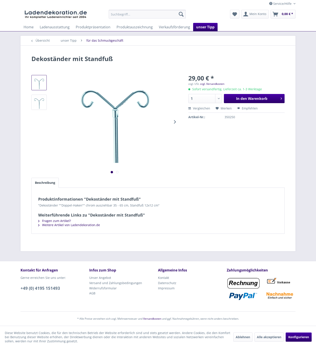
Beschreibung (45, 183)
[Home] (29, 27)
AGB (92, 293)
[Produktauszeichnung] (134, 27)
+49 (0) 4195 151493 (40, 288)
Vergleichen (199, 108)
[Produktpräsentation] (93, 27)
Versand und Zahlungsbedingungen (115, 283)
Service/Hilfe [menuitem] (280, 4)
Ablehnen (243, 337)
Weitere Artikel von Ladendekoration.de (69, 225)
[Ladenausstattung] (55, 27)
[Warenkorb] (283, 14)
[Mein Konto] (255, 14)
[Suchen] (181, 14)
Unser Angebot (100, 278)
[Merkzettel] (234, 14)
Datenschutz (167, 283)
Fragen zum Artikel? (54, 221)
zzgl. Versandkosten (212, 84)
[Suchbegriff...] (147, 14)
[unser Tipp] (205, 27)
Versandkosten (152, 319)
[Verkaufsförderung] (174, 27)
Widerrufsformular (103, 288)
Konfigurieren (298, 337)
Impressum (166, 288)
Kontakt (163, 278)
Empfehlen (247, 108)
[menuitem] (147, 14)
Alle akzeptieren (269, 337)
